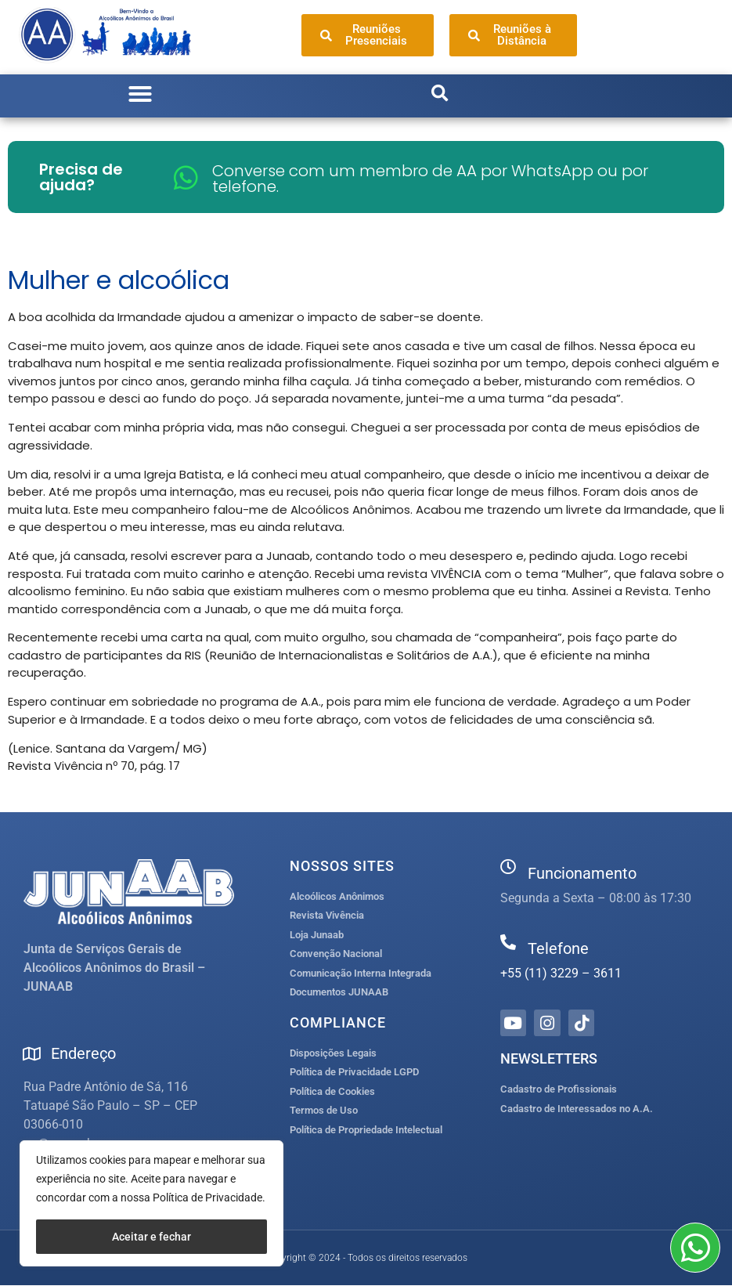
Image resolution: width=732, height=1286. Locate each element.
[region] (151, 1203)
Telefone (558, 948)
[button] (140, 94)
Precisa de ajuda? (81, 177)
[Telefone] (508, 942)
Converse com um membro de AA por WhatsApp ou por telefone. (430, 178)
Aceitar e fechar (151, 1236)
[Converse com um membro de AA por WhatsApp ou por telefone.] (186, 177)
